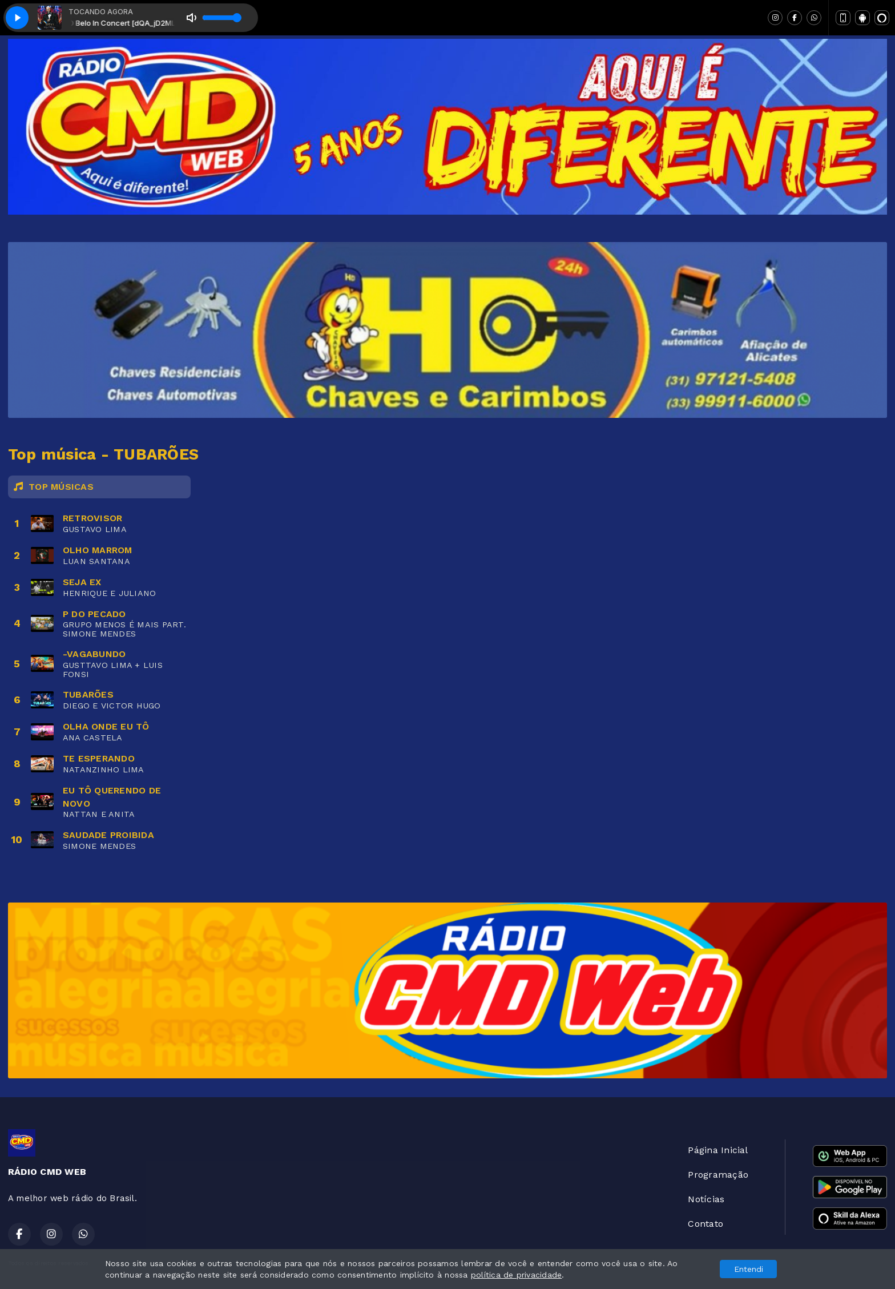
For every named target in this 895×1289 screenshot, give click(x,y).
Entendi (748, 1269)
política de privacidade (516, 1274)
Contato (705, 1223)
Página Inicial (718, 1150)
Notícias (706, 1199)
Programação (718, 1174)
